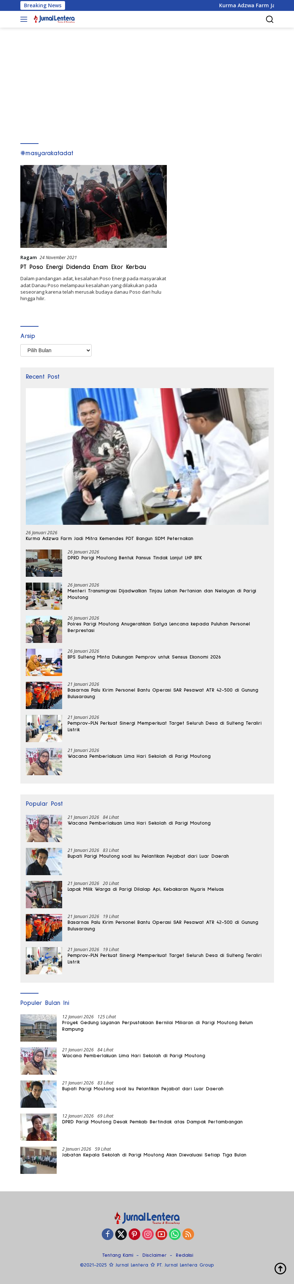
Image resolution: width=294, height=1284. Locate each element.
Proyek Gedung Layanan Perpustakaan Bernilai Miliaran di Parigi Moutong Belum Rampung (157, 1026)
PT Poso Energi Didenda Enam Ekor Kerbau (83, 267)
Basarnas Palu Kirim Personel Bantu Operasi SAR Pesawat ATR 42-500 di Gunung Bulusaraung (163, 693)
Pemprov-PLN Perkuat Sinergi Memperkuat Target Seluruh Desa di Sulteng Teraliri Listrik (165, 726)
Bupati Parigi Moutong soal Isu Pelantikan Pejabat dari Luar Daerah (148, 856)
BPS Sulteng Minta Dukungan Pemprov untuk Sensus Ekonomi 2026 (144, 657)
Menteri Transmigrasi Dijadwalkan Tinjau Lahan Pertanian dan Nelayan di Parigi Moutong (162, 594)
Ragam (28, 257)
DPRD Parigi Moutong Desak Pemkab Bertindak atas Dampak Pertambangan (152, 1121)
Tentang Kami (117, 1255)
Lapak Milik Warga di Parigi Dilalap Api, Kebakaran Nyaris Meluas (146, 889)
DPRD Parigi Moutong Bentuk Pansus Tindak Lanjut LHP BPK (135, 557)
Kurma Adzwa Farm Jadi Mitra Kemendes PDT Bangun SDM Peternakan (109, 538)
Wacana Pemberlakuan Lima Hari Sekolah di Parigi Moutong (139, 756)
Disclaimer (154, 1255)
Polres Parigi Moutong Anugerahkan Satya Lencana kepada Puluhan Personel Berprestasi (159, 627)
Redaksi (184, 1255)
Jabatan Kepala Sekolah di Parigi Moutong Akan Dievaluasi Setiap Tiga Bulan (154, 1155)
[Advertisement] (147, 82)
